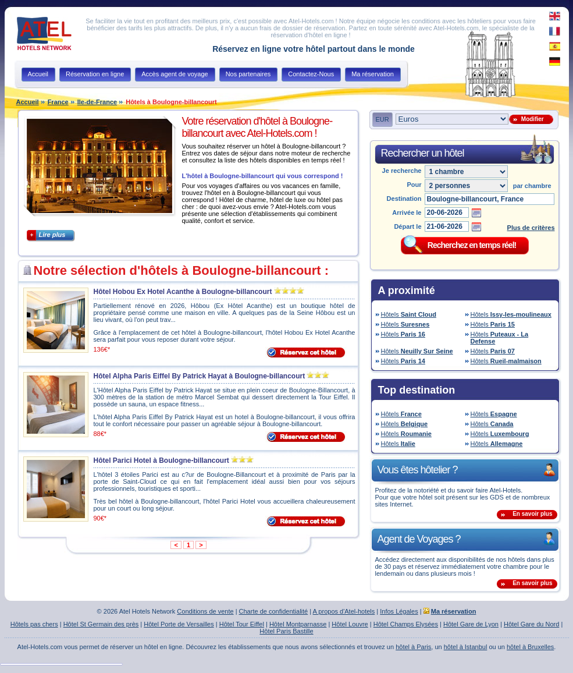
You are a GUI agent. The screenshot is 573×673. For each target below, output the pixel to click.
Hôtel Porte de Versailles (178, 624)
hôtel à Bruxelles (530, 646)
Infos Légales (399, 611)
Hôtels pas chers (34, 624)
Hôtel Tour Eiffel (241, 624)
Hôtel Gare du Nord (531, 624)
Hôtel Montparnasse (297, 624)
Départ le (407, 226)
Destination (404, 198)
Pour (414, 184)
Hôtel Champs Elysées (405, 624)
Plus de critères (531, 227)
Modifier (530, 119)
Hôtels (408, 314)
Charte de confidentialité (273, 611)
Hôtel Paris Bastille (286, 631)
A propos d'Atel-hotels (344, 611)
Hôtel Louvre (350, 624)
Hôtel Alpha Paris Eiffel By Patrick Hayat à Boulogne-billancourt (199, 376)
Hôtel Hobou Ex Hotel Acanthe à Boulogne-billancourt (183, 292)
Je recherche (402, 170)
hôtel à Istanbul (465, 646)
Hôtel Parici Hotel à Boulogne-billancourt (161, 460)
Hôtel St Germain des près (101, 624)
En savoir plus (532, 514)
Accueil (27, 101)
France (58, 101)
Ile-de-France (97, 101)
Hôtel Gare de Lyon (471, 624)
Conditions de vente (205, 611)
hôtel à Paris (413, 646)
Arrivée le (406, 212)
